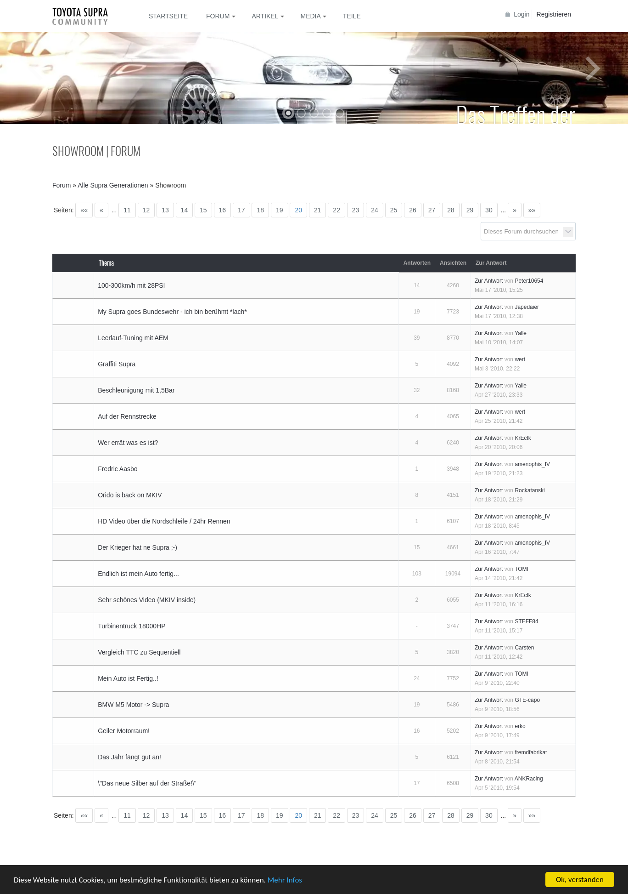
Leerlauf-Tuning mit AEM (133, 338)
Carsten (524, 647)
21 (317, 210)
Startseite (168, 16)
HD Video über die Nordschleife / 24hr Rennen (164, 521)
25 (394, 210)
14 (184, 210)
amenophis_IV (532, 464)
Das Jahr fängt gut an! (129, 757)
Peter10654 (529, 281)
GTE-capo (527, 700)
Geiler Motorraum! (124, 731)
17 (241, 210)
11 (127, 210)
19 (279, 210)
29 (470, 210)
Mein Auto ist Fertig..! (128, 678)
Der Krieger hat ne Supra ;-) (137, 547)
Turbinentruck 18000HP (131, 626)
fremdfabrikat (531, 752)
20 (298, 210)
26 (412, 210)
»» (532, 210)
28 (450, 210)
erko (520, 726)
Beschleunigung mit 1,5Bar (136, 390)
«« (84, 210)
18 (260, 210)
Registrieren (554, 14)
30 (489, 210)
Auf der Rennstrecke (127, 416)
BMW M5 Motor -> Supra (133, 704)
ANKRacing (529, 778)
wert (520, 359)
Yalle (521, 333)
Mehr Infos (285, 880)
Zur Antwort (489, 281)
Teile (352, 16)
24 (374, 210)
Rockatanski (529, 490)
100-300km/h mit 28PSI (131, 285)
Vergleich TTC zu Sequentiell (139, 652)
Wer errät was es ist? (128, 442)
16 (222, 210)
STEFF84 (526, 621)
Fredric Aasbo (117, 469)
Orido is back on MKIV (130, 495)
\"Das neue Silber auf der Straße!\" (147, 783)
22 (336, 210)
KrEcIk (523, 438)
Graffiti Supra (116, 364)
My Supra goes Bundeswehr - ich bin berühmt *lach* (172, 311)
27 (432, 210)
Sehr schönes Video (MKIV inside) (147, 600)
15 (203, 210)
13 (165, 210)
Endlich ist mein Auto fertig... (138, 573)
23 (355, 210)
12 (146, 210)
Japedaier (527, 307)
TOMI (521, 569)
